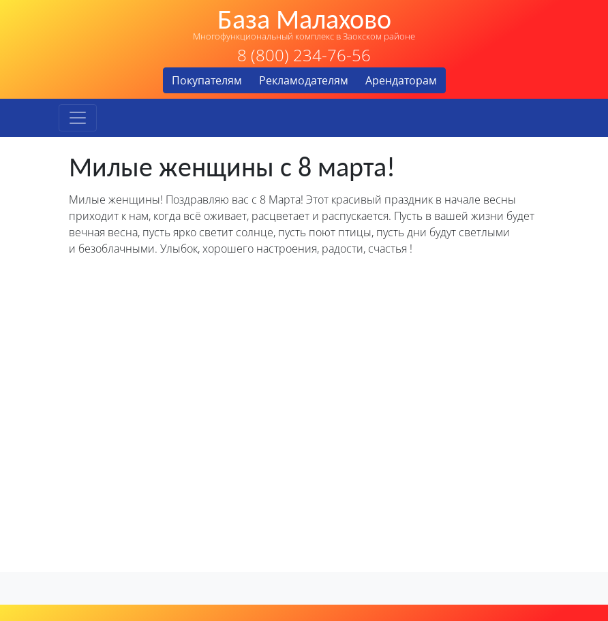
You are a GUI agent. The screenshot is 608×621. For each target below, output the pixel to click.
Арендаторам (401, 80)
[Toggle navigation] (78, 117)
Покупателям (207, 80)
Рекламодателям (303, 80)
